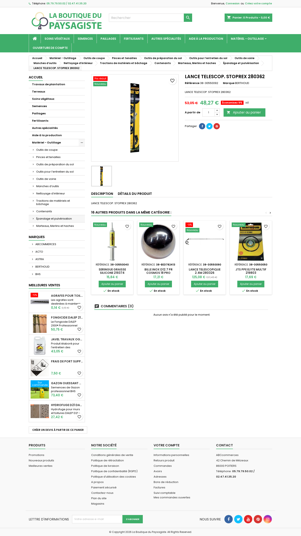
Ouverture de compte (50, 48)
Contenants (44, 211)
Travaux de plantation (48, 84)
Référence (192, 83)
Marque (228, 83)
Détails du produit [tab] (135, 193)
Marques (37, 237)
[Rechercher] (150, 18)
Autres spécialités (166, 39)
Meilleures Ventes (44, 285)
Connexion (233, 3)
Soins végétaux (57, 39)
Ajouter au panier (244, 112)
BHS (38, 274)
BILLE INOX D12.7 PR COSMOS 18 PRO (158, 271)
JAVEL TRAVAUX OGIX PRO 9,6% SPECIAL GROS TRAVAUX (67, 339)
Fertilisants (134, 39)
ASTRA (39, 259)
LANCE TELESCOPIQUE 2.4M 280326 (204, 271)
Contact (224, 445)
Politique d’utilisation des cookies (113, 477)
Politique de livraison (105, 466)
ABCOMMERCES (45, 244)
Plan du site (99, 498)
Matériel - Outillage (247, 39)
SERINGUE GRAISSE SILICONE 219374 (112, 271)
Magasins (97, 504)
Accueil (36, 77)
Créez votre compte (258, 3)
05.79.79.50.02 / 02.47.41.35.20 (66, 3)
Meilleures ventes (40, 466)
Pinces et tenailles (48, 157)
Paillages (108, 39)
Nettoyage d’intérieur (50, 193)
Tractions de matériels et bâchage (53, 202)
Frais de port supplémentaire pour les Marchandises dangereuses (67, 361)
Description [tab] (102, 193)
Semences (85, 39)
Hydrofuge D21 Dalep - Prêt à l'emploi (67, 405)
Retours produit (164, 460)
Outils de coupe (47, 150)
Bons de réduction (166, 482)
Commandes (163, 466)
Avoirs (158, 471)
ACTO (39, 252)
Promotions (36, 455)
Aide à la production (206, 39)
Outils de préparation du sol (55, 164)
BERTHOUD (42, 267)
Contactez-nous (102, 493)
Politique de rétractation (107, 460)
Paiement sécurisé (104, 487)
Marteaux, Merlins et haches (55, 226)
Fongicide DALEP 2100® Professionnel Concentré (67, 317)
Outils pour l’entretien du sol (55, 172)
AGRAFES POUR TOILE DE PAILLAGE (67, 295)
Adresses (160, 477)
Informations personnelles (171, 455)
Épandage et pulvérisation (54, 219)
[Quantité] (208, 112)
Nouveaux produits (41, 460)
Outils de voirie (46, 179)
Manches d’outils (47, 186)
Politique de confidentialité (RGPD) (114, 471)
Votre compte (166, 445)
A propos (97, 482)
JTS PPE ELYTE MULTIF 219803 (250, 271)
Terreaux (38, 92)
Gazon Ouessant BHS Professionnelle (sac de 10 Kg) (67, 383)
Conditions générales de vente (112, 455)
